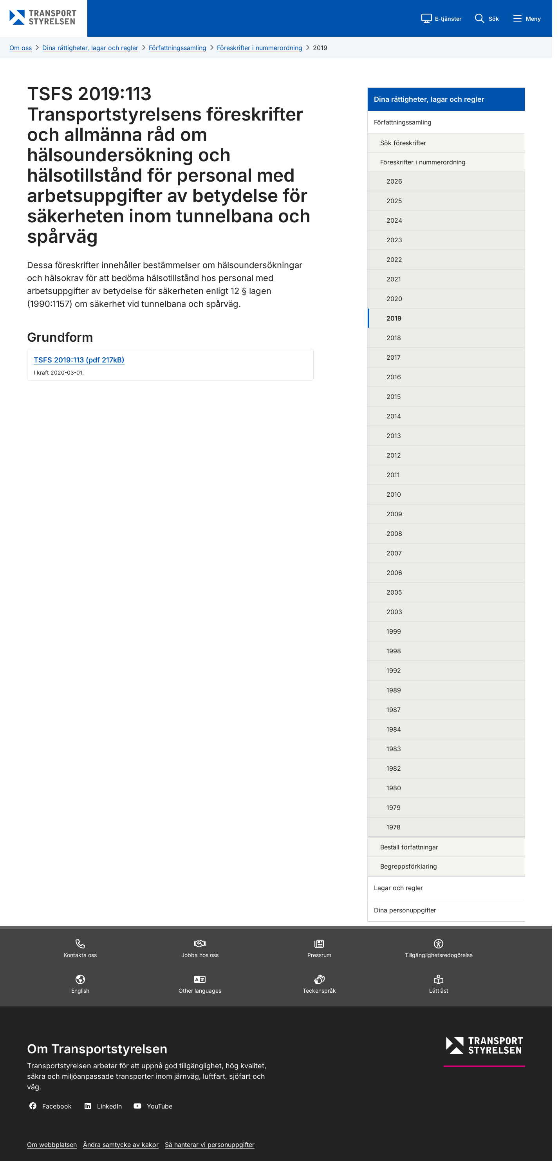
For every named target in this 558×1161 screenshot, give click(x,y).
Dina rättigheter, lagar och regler (90, 48)
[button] (441, 18)
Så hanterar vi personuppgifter (210, 1144)
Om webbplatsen (52, 1144)
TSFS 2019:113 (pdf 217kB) (79, 360)
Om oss (20, 48)
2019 (320, 48)
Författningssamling (177, 48)
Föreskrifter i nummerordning (259, 48)
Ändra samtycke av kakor (121, 1144)
